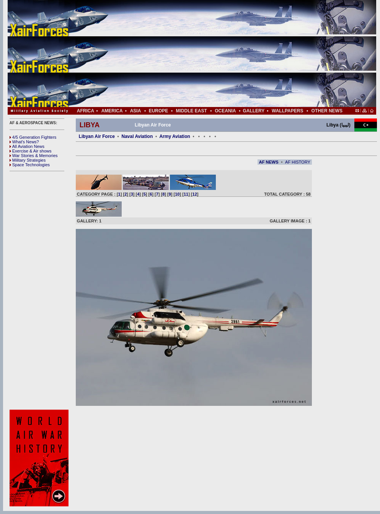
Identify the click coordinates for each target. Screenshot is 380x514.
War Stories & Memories (34, 155)
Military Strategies (28, 160)
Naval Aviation (137, 136)
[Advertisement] (214, 53)
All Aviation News (27, 146)
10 (177, 194)
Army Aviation (174, 136)
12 (194, 194)
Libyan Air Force (97, 136)
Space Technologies (30, 164)
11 (186, 194)
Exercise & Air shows (31, 151)
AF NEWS (269, 162)
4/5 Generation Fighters (34, 137)
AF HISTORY (297, 162)
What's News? (24, 141)
